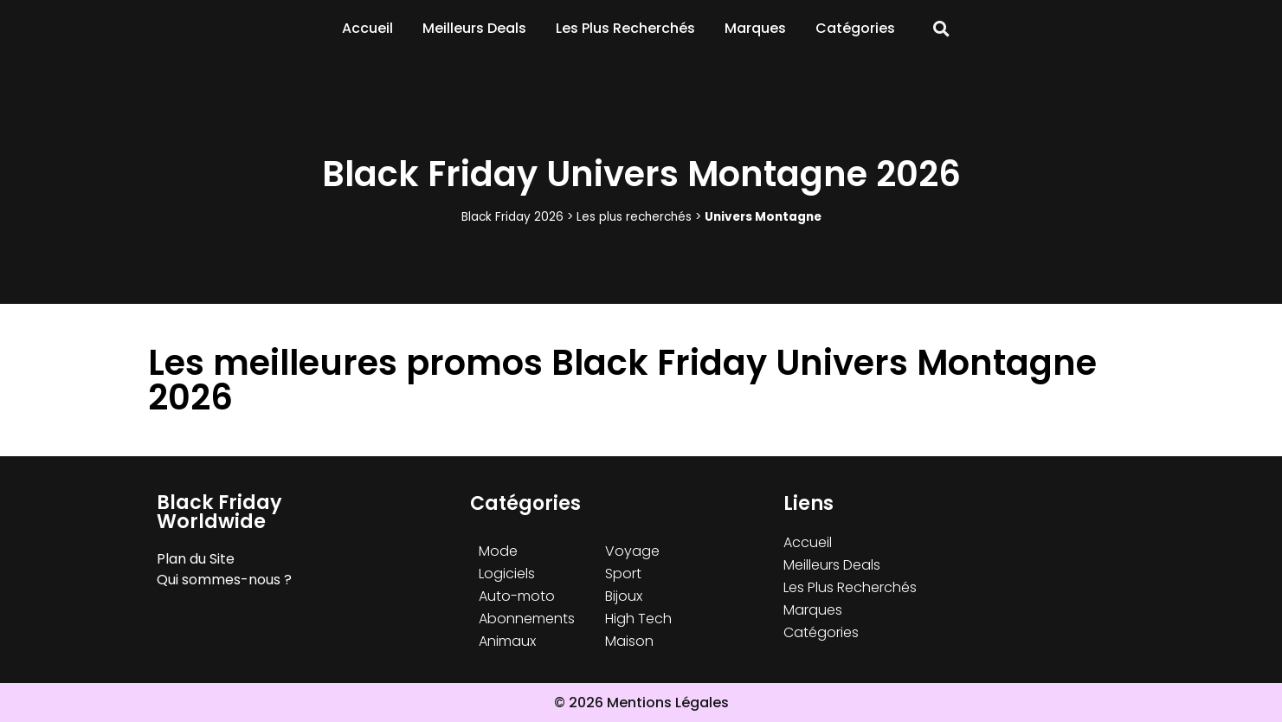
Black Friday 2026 (512, 217)
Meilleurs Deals (474, 28)
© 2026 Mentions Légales (641, 702)
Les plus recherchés (634, 217)
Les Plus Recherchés (625, 28)
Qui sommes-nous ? (224, 580)
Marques (755, 28)
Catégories (855, 28)
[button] (941, 29)
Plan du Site (196, 559)
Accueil (367, 28)
